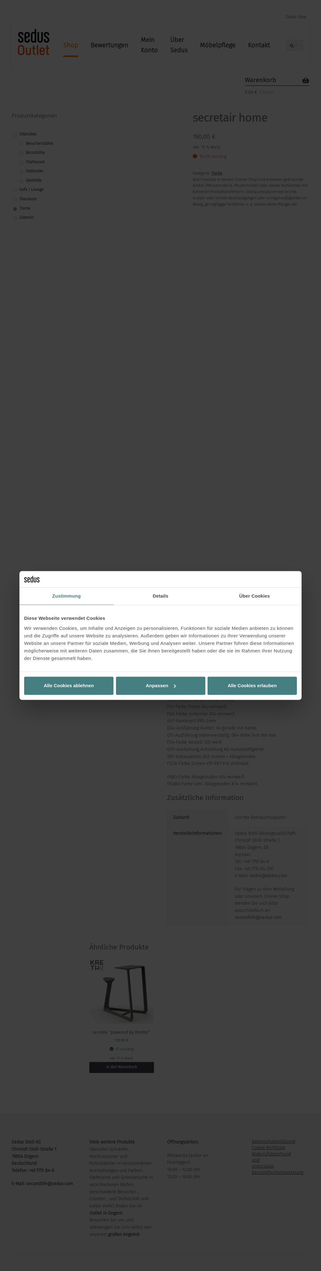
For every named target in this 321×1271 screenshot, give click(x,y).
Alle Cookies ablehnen (69, 685)
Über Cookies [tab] (254, 596)
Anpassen (161, 685)
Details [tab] (160, 596)
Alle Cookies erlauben (252, 685)
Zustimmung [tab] (66, 596)
